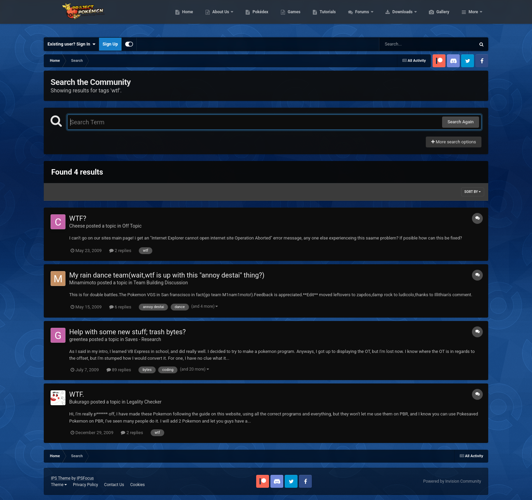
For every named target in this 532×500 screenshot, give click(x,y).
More (473, 17)
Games (326, 17)
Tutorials (359, 17)
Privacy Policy (85, 484)
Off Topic (131, 226)
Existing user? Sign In (71, 44)
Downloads (435, 17)
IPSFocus (85, 478)
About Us (253, 17)
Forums (395, 17)
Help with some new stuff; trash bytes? (127, 332)
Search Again (461, 121)
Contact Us (114, 484)
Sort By (472, 192)
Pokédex (292, 17)
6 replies (120, 306)
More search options (453, 141)
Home (220, 17)
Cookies (137, 484)
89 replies (119, 369)
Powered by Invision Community (452, 481)
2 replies (120, 250)
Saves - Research (143, 339)
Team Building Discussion (160, 282)
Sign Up (110, 44)
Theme (59, 484)
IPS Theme (61, 478)
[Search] (410, 44)
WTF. (76, 394)
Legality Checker (144, 402)
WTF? (77, 218)
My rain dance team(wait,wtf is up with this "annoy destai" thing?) (166, 275)
